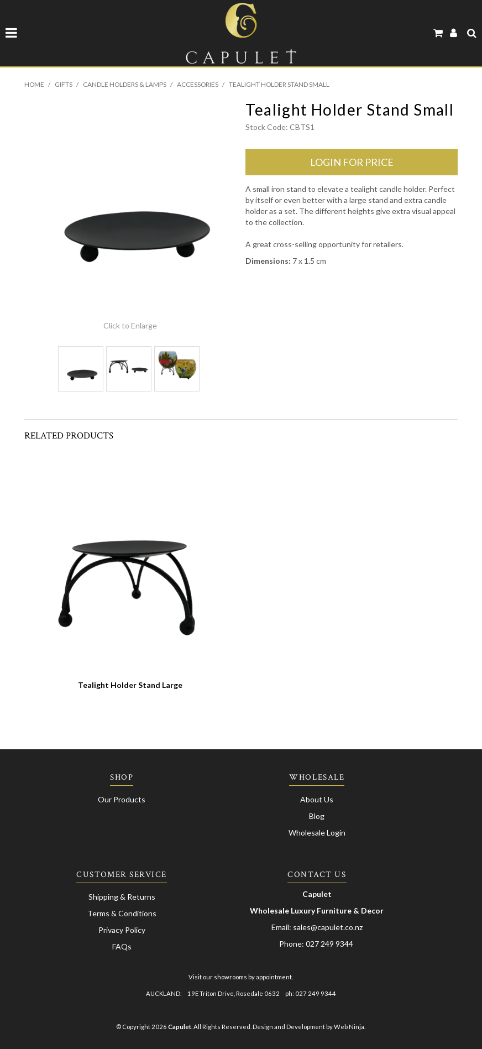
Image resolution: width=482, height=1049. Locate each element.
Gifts (63, 84)
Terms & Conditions (121, 913)
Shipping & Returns (121, 896)
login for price (352, 162)
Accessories (197, 84)
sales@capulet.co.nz (328, 927)
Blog (316, 816)
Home (34, 84)
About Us (316, 799)
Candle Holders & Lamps (124, 84)
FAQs (122, 946)
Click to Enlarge (130, 325)
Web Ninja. (349, 1026)
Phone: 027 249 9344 (316, 943)
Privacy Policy (121, 930)
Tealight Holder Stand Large (130, 685)
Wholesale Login (317, 832)
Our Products (121, 799)
